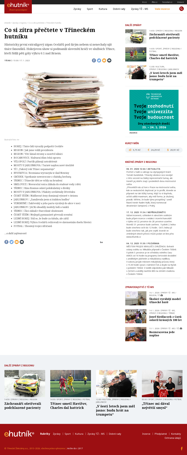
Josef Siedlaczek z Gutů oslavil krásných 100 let (165, 318)
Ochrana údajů (173, 438)
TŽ (158, 295)
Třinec (8, 60)
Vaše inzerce (162, 9)
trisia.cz (180, 2)
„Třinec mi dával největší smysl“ (156, 405)
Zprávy (77, 9)
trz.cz (144, 2)
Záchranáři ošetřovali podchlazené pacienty (164, 36)
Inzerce (146, 433)
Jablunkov (174, 69)
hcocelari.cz (167, 2)
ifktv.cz (154, 2)
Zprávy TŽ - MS (168, 292)
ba (101, 242)
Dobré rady (119, 9)
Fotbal (152, 51)
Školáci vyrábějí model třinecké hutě (165, 300)
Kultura (103, 9)
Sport (90, 9)
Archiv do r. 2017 (75, 448)
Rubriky (45, 433)
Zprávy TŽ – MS (139, 9)
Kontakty (176, 433)
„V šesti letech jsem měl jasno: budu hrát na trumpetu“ (165, 76)
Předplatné (161, 433)
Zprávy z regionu (164, 30)
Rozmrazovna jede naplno (162, 333)
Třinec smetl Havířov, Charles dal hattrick (164, 56)
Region (178, 30)
